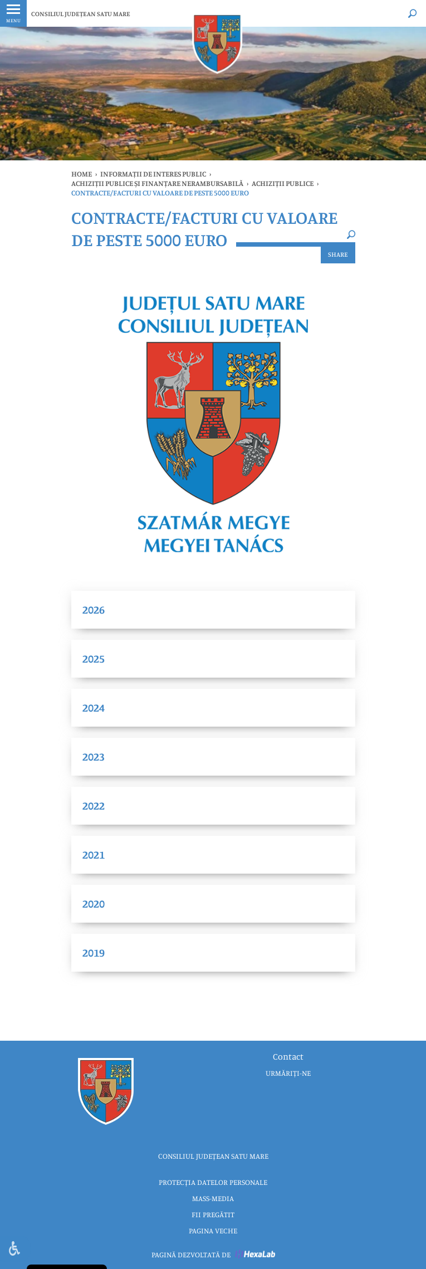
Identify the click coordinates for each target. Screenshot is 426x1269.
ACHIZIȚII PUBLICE (283, 183)
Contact (288, 1056)
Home (81, 173)
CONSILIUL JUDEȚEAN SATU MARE (80, 13)
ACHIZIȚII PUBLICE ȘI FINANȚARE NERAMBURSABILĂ (157, 183)
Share (338, 254)
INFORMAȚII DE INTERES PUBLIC (153, 173)
